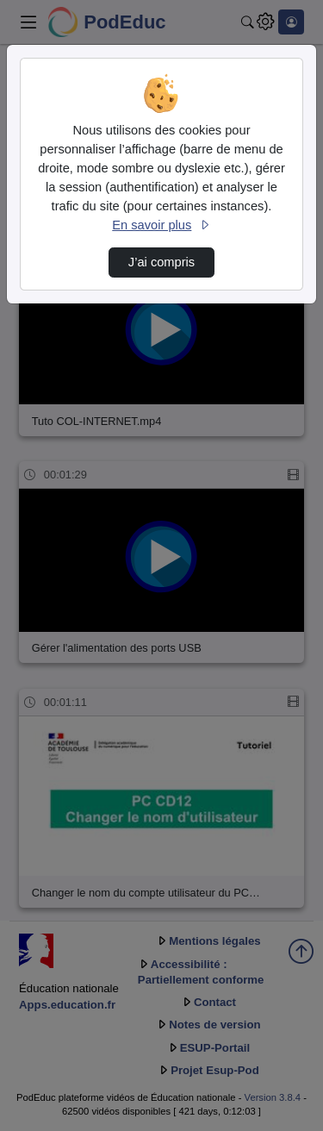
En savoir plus (161, 225)
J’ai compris (161, 262)
